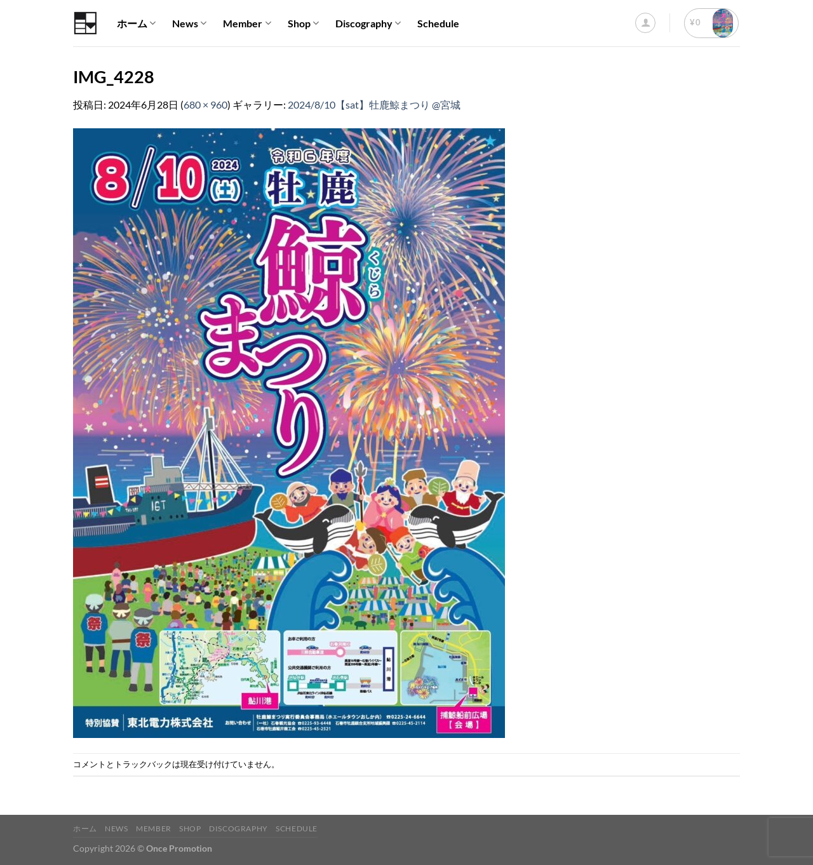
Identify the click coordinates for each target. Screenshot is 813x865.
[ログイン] (645, 23)
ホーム (136, 23)
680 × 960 (205, 104)
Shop (303, 23)
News (189, 23)
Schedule (438, 23)
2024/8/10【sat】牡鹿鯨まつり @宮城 (374, 104)
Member (247, 23)
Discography (368, 23)
